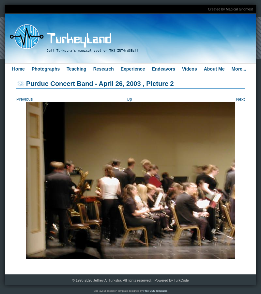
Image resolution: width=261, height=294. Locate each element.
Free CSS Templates (156, 290)
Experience (133, 69)
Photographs (46, 69)
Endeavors (163, 69)
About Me (214, 69)
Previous (24, 99)
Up (129, 99)
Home (18, 69)
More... (238, 69)
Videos (189, 69)
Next (240, 99)
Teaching (76, 69)
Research (103, 69)
